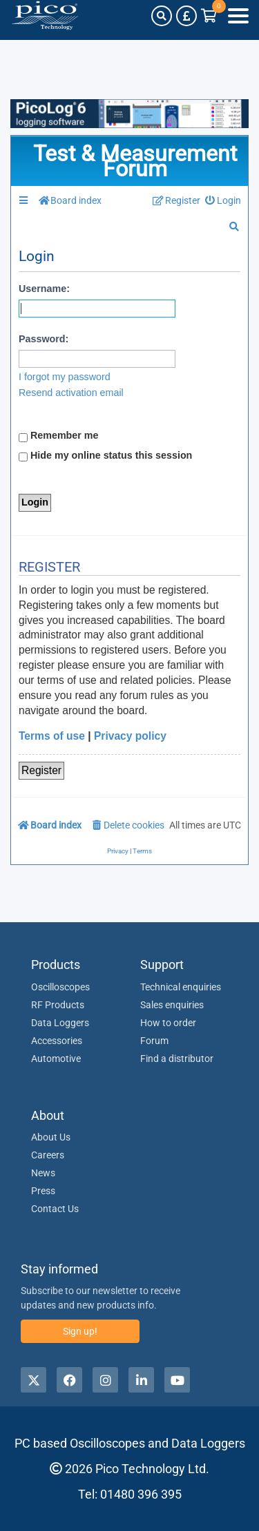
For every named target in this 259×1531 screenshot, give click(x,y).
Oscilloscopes (60, 986)
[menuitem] (223, 200)
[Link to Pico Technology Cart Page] (209, 16)
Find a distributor (176, 1058)
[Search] (161, 16)
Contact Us (55, 1208)
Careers (47, 1154)
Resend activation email (71, 392)
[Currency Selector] (186, 16)
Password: (43, 338)
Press (43, 1190)
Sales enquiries (172, 1004)
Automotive (56, 1058)
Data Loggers (60, 1022)
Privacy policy (130, 736)
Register (41, 770)
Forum (154, 1040)
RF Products (57, 1004)
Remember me (59, 436)
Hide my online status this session (105, 456)
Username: (44, 288)
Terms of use (52, 736)
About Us (50, 1137)
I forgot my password (65, 376)
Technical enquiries (180, 986)
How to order (168, 1022)
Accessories (56, 1040)
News (43, 1172)
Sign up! (80, 1331)
